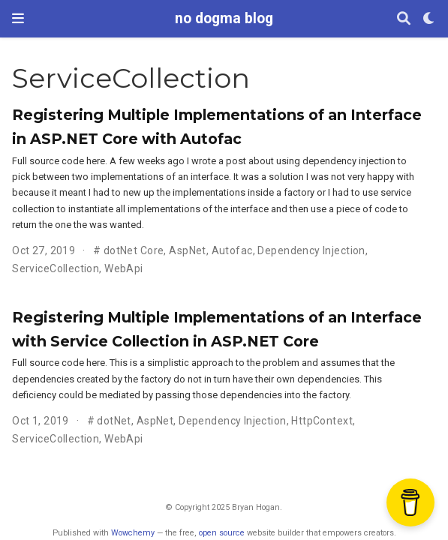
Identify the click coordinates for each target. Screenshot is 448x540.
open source (222, 533)
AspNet (187, 250)
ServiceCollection (55, 268)
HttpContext (322, 421)
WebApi (123, 268)
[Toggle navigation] (18, 18)
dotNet (114, 421)
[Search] (403, 19)
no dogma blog (224, 18)
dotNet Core (134, 250)
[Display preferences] (429, 19)
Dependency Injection (311, 250)
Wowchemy (133, 533)
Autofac (232, 250)
